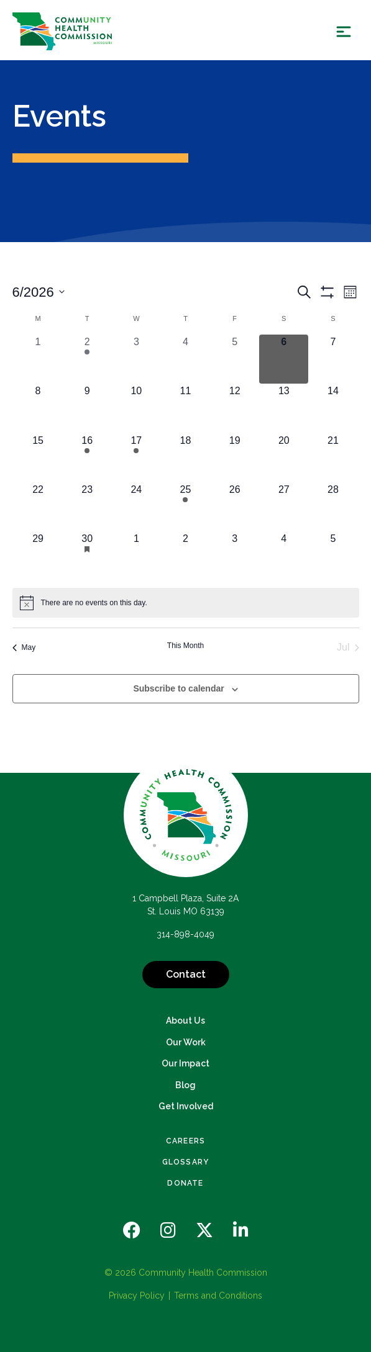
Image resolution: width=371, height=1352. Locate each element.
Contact (186, 974)
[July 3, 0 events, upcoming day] (234, 555)
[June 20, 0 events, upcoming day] (283, 457)
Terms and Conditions (218, 1295)
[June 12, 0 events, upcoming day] (234, 408)
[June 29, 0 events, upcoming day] (38, 555)
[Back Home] (62, 31)
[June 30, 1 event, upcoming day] (87, 555)
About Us (185, 1020)
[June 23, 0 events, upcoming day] (87, 506)
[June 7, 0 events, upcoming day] (332, 359)
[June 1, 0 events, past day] (38, 359)
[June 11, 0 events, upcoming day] (185, 408)
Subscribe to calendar (178, 688)
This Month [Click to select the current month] (185, 645)
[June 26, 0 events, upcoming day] (234, 506)
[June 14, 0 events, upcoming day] (332, 408)
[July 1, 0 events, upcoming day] (136, 555)
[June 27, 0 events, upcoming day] (283, 506)
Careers (185, 1141)
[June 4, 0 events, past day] (185, 359)
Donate (185, 1183)
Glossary (185, 1162)
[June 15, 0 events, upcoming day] (38, 457)
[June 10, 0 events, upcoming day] (136, 408)
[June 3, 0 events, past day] (136, 359)
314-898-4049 (185, 934)
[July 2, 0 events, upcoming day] (185, 555)
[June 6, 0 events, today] (283, 359)
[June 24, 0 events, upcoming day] (136, 506)
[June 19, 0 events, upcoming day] (234, 457)
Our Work (186, 1042)
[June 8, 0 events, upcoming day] (38, 408)
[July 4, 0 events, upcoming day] (283, 555)
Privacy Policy (137, 1295)
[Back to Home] (186, 815)
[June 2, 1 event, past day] (87, 359)
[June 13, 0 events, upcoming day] (283, 408)
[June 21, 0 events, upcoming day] (332, 457)
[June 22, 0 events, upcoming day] (38, 506)
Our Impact (185, 1063)
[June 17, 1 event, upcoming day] (136, 457)
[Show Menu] (344, 31)
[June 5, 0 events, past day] (234, 359)
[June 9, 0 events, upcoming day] (87, 408)
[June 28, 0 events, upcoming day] (332, 506)
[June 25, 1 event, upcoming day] (185, 506)
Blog (185, 1085)
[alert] (185, 603)
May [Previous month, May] (24, 647)
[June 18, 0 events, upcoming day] (185, 457)
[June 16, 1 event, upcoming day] (87, 457)
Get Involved (185, 1106)
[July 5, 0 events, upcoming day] (332, 555)
